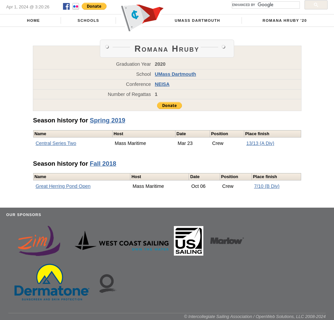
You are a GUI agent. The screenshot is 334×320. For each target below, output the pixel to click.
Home (33, 20)
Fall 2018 (103, 163)
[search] (265, 5)
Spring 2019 (107, 120)
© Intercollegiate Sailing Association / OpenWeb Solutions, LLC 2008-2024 (255, 316)
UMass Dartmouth (197, 20)
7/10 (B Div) (266, 186)
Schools (88, 20)
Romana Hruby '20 (285, 20)
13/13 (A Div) (260, 143)
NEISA (162, 84)
